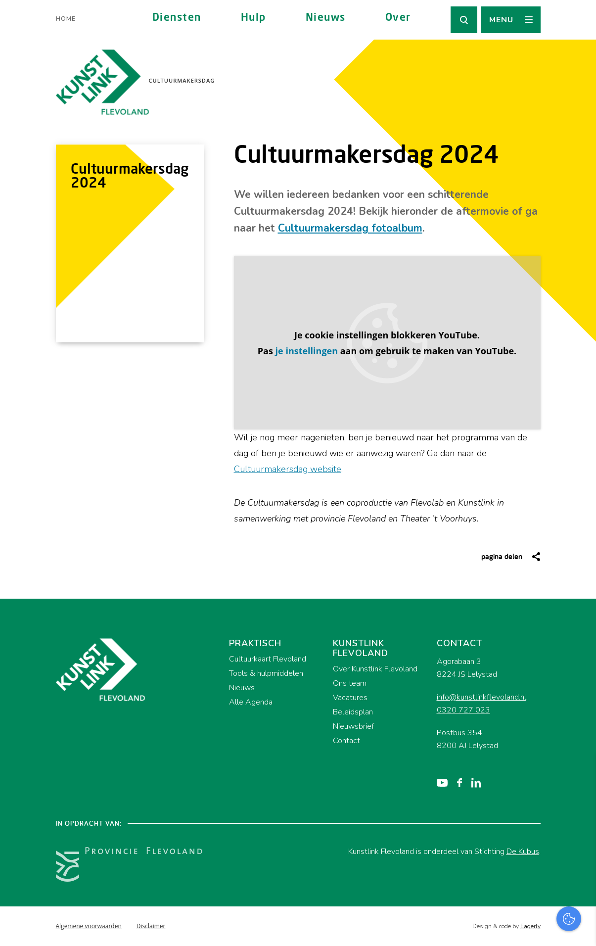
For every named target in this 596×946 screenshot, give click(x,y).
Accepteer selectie (512, 927)
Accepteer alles (512, 898)
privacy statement (547, 799)
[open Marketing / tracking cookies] (580, 863)
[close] (580, 771)
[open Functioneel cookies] (580, 833)
